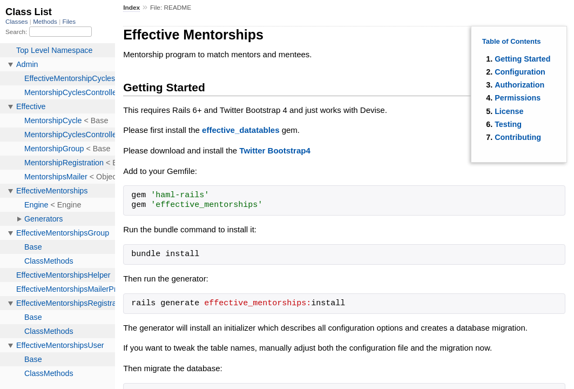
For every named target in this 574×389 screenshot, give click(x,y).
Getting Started (522, 59)
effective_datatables (240, 130)
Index (131, 7)
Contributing (518, 137)
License (509, 111)
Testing (508, 124)
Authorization (519, 85)
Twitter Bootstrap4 (274, 150)
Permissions (518, 97)
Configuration (520, 72)
